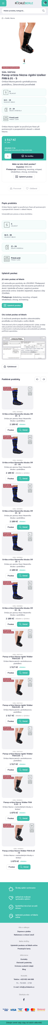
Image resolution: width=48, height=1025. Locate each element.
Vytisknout (10, 366)
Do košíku (27, 156)
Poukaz (11, 430)
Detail (23, 430)
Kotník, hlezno (10, 18)
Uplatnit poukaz (24, 176)
